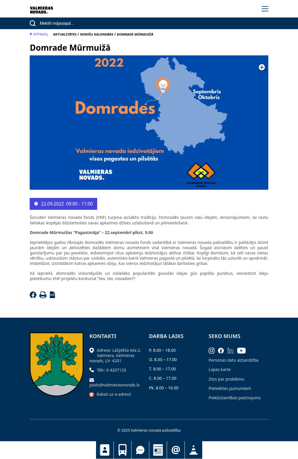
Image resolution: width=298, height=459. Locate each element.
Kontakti (104, 450)
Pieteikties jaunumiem (176, 450)
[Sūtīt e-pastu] (93, 379)
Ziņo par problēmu (226, 379)
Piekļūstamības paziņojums (235, 397)
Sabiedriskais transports (122, 450)
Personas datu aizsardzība (233, 360)
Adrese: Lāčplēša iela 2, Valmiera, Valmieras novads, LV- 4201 (115, 355)
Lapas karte (220, 369)
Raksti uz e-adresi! (114, 394)
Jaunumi (158, 450)
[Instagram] (213, 350)
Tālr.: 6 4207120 (111, 370)
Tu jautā (140, 450)
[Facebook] (34, 296)
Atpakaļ (39, 34)
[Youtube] (243, 350)
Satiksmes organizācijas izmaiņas (193, 450)
